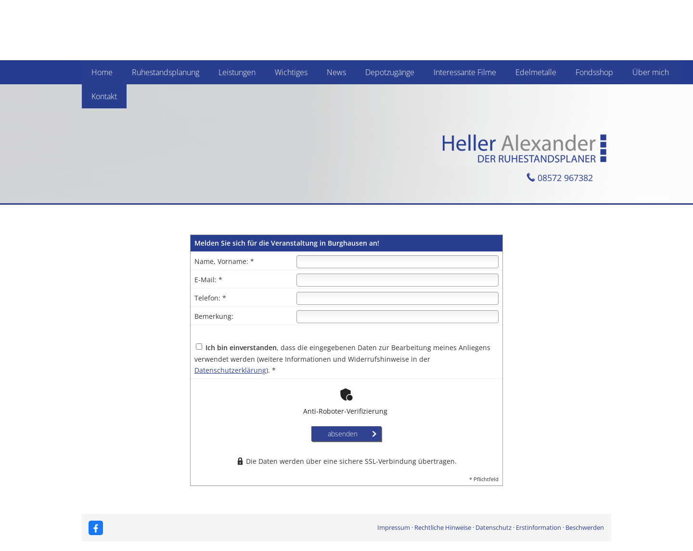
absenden (343, 433)
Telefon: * (210, 297)
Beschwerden (584, 527)
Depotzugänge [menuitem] (389, 72)
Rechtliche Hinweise (442, 527)
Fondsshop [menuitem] (594, 72)
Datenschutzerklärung (230, 370)
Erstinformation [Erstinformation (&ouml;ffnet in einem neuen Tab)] (538, 527)
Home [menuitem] (102, 72)
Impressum (393, 527)
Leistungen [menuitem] (237, 72)
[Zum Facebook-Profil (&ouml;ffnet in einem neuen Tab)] (96, 528)
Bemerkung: (213, 316)
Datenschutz (493, 527)
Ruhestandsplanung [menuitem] (165, 72)
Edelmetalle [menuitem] (535, 72)
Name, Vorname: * (224, 261)
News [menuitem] (336, 72)
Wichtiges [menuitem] (291, 72)
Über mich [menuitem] (650, 72)
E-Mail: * (208, 279)
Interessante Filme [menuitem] (465, 72)
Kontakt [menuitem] (104, 96)
